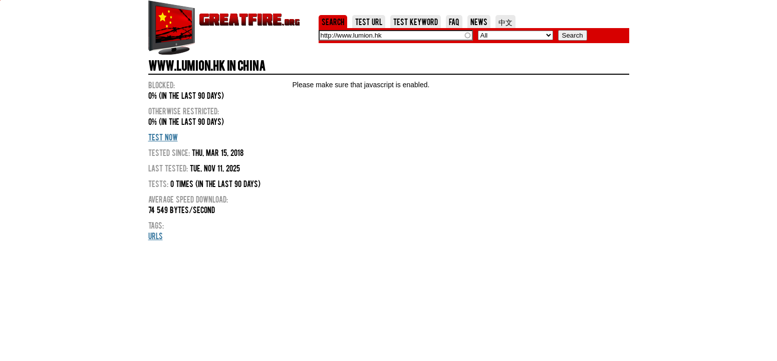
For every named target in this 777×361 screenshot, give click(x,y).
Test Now (163, 136)
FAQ (454, 21)
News (478, 21)
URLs (155, 235)
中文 (505, 21)
